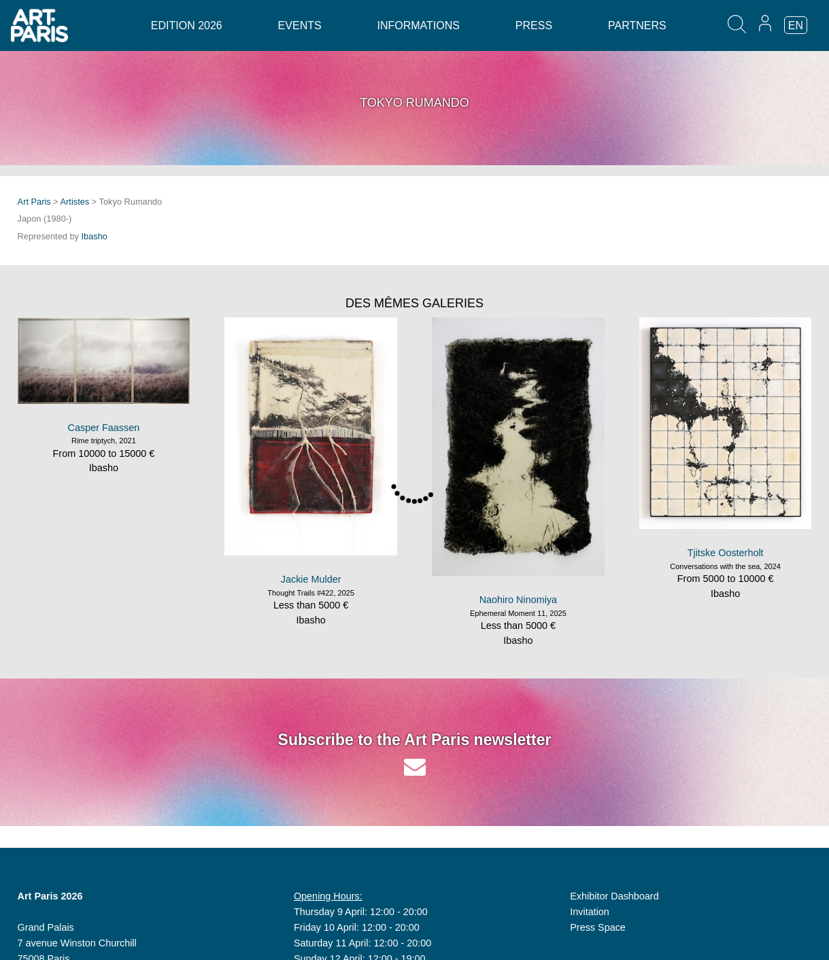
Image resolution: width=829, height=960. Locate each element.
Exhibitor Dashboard (614, 896)
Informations (418, 25)
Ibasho (94, 236)
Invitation (589, 911)
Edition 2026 (186, 25)
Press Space (598, 927)
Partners (637, 25)
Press (533, 25)
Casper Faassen (104, 427)
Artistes (75, 201)
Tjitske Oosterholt (726, 552)
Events (300, 25)
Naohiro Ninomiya (518, 599)
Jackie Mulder (311, 579)
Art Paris (34, 201)
